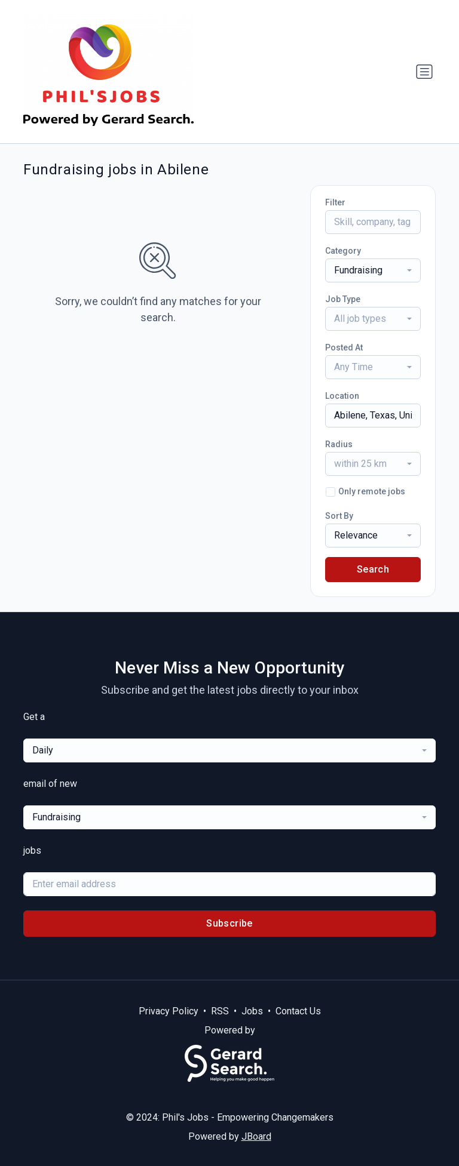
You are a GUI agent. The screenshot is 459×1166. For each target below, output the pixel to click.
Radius (339, 444)
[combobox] (373, 270)
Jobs (252, 1011)
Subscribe (229, 923)
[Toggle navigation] (424, 71)
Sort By (339, 516)
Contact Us (298, 1011)
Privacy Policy (168, 1011)
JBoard (256, 1136)
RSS (220, 1011)
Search (373, 569)
